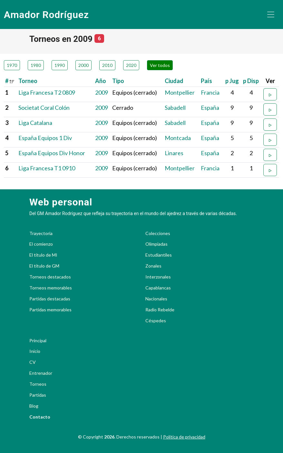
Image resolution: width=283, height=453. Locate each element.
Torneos (37, 384)
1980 (36, 65)
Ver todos (160, 65)
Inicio (34, 351)
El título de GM (44, 266)
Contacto (39, 417)
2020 (131, 65)
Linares (174, 152)
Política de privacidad (184, 436)
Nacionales (156, 299)
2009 (101, 92)
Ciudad (174, 80)
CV (32, 362)
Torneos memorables (50, 288)
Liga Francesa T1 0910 (46, 168)
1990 (59, 65)
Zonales (153, 266)
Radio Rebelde (159, 309)
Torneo (27, 80)
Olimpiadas (156, 244)
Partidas (37, 395)
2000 (83, 65)
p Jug (232, 80)
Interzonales (158, 277)
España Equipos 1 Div (45, 137)
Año (100, 80)
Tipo (118, 80)
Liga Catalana (35, 122)
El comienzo (41, 244)
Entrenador (40, 373)
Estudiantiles (158, 255)
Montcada (178, 137)
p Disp (251, 80)
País (206, 80)
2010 (107, 65)
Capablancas (158, 288)
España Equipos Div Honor (51, 152)
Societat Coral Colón (44, 107)
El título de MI (43, 255)
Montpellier (180, 92)
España (210, 107)
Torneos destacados (50, 277)
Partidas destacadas (49, 299)
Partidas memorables (50, 309)
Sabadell (175, 107)
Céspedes (155, 320)
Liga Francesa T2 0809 (46, 92)
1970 (12, 65)
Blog (33, 406)
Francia (210, 92)
